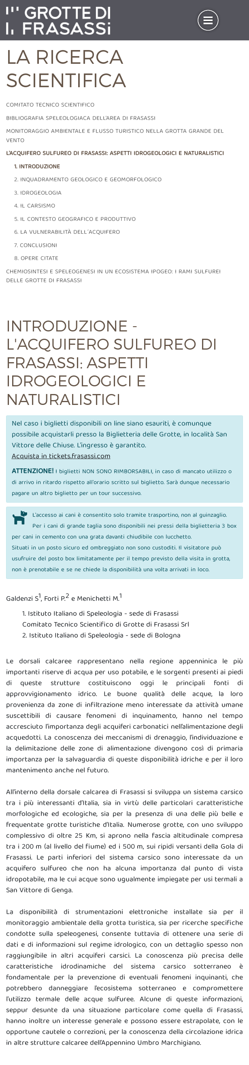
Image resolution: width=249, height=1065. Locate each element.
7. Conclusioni (35, 246)
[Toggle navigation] (208, 20)
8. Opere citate (36, 259)
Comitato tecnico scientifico (50, 105)
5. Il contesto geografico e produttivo (75, 219)
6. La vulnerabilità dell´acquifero (67, 232)
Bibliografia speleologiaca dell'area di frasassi (80, 118)
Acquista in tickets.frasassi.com (61, 457)
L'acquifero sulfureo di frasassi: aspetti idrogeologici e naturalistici (115, 154)
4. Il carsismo (34, 206)
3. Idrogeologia (38, 193)
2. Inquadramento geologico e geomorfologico (88, 180)
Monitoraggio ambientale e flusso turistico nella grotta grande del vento (115, 136)
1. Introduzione (37, 167)
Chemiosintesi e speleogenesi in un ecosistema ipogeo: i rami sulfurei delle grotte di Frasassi (113, 277)
